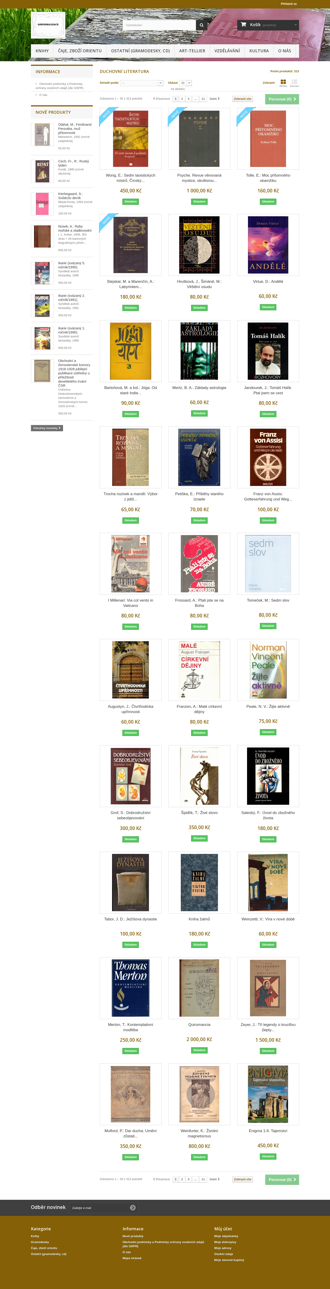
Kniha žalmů (199, 919)
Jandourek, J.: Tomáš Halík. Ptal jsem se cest (268, 390)
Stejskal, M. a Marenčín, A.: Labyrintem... (130, 284)
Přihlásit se (289, 4)
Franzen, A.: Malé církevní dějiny (199, 709)
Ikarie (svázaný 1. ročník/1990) (71, 330)
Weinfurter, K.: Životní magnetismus (199, 1133)
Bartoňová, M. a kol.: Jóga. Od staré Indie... (130, 390)
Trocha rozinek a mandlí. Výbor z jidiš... (131, 496)
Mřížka (283, 83)
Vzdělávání (227, 50)
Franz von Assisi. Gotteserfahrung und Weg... (268, 496)
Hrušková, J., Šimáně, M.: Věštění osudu (199, 284)
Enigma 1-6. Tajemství (268, 1131)
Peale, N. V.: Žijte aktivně (268, 706)
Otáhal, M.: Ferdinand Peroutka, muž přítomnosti (74, 128)
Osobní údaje (223, 1254)
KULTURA (259, 50)
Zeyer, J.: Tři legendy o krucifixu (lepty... (268, 1027)
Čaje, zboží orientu (80, 50)
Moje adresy (222, 1248)
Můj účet (223, 1228)
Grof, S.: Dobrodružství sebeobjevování (131, 815)
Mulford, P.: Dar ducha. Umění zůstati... (130, 1133)
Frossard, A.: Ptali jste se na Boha (199, 603)
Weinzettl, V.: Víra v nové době (268, 919)
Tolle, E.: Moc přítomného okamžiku (268, 178)
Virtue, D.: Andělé (268, 281)
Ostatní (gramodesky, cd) (140, 50)
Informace (48, 71)
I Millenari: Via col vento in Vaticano (130, 603)
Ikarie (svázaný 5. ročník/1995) (71, 265)
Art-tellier (192, 50)
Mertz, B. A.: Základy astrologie (199, 388)
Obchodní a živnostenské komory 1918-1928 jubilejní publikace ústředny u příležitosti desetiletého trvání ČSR (74, 373)
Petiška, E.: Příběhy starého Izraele (199, 496)
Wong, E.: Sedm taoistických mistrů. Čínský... (130, 178)
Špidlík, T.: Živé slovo (199, 813)
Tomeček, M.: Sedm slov (268, 600)
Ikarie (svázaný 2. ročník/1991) (71, 298)
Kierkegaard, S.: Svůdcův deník (70, 196)
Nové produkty (53, 112)
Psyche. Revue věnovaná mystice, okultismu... (199, 178)
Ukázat (173, 82)
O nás (284, 50)
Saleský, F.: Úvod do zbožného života (268, 815)
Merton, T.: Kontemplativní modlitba (130, 1027)
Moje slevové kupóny (229, 1260)
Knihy (42, 50)
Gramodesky (40, 1242)
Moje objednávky (226, 1236)
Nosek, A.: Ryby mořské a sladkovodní (75, 228)
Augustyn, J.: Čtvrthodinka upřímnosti (130, 709)
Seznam (294, 83)
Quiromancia (199, 1024)
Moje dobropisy (225, 1242)
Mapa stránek (132, 1258)
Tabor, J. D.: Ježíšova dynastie (130, 919)
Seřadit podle (109, 82)
